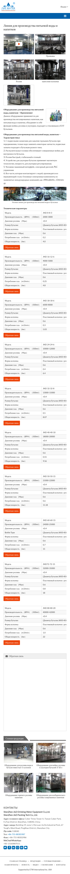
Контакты (11, 807)
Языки (64, 6)
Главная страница (18, 861)
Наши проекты (11, 865)
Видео (36, 865)
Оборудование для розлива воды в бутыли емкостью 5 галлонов (18, 766)
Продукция (35, 861)
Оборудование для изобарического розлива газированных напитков (50, 796)
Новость (25, 865)
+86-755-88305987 (16, 834)
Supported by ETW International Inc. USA (35, 869)
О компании (47, 865)
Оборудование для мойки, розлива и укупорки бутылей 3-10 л (50, 766)
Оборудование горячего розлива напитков (18, 796)
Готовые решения (52, 861)
